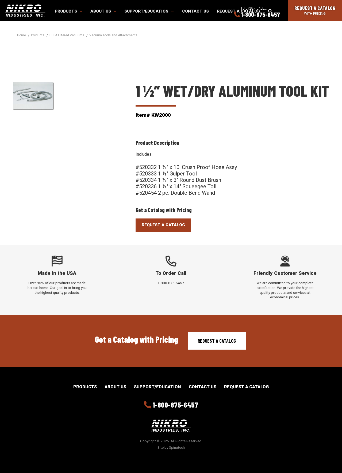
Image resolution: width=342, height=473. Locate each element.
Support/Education (149, 11)
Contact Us (195, 11)
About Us (103, 11)
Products (68, 11)
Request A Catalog (163, 224)
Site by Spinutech (171, 447)
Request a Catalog (217, 341)
